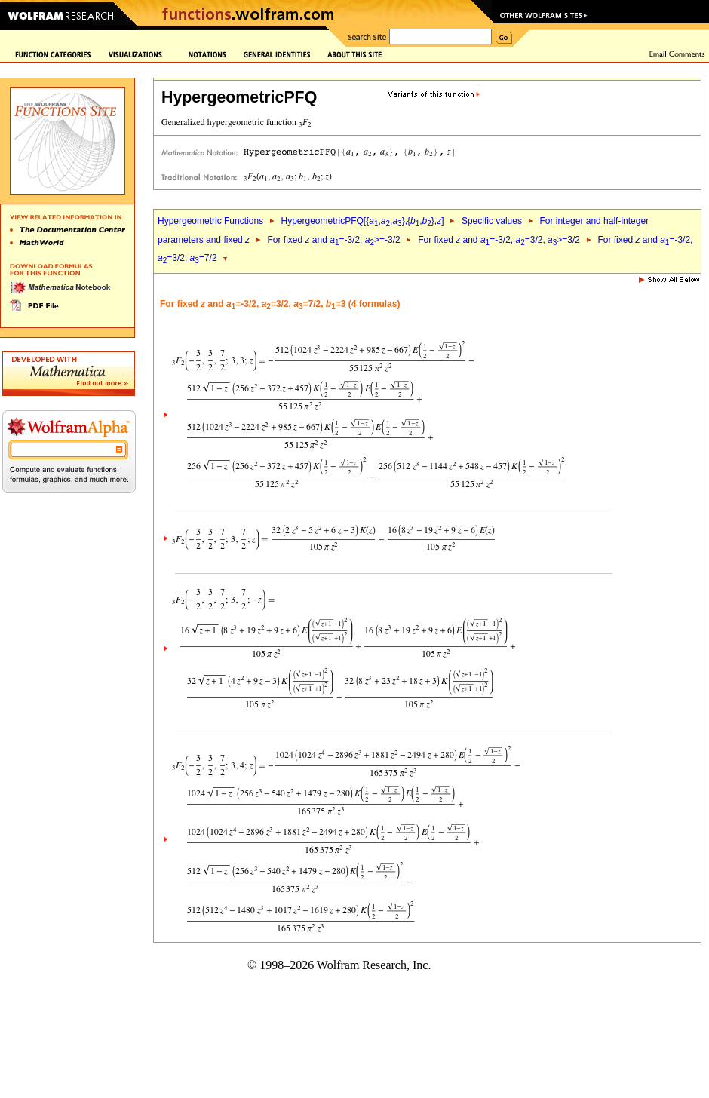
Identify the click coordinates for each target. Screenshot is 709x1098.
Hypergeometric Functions (210, 221)
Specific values (492, 221)
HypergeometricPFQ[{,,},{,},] (362, 221)
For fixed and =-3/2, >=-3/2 (333, 240)
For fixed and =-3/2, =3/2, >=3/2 (499, 240)
